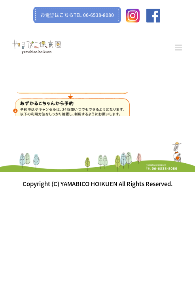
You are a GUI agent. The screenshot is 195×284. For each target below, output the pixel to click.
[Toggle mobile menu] (179, 47)
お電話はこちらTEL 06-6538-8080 (77, 14)
